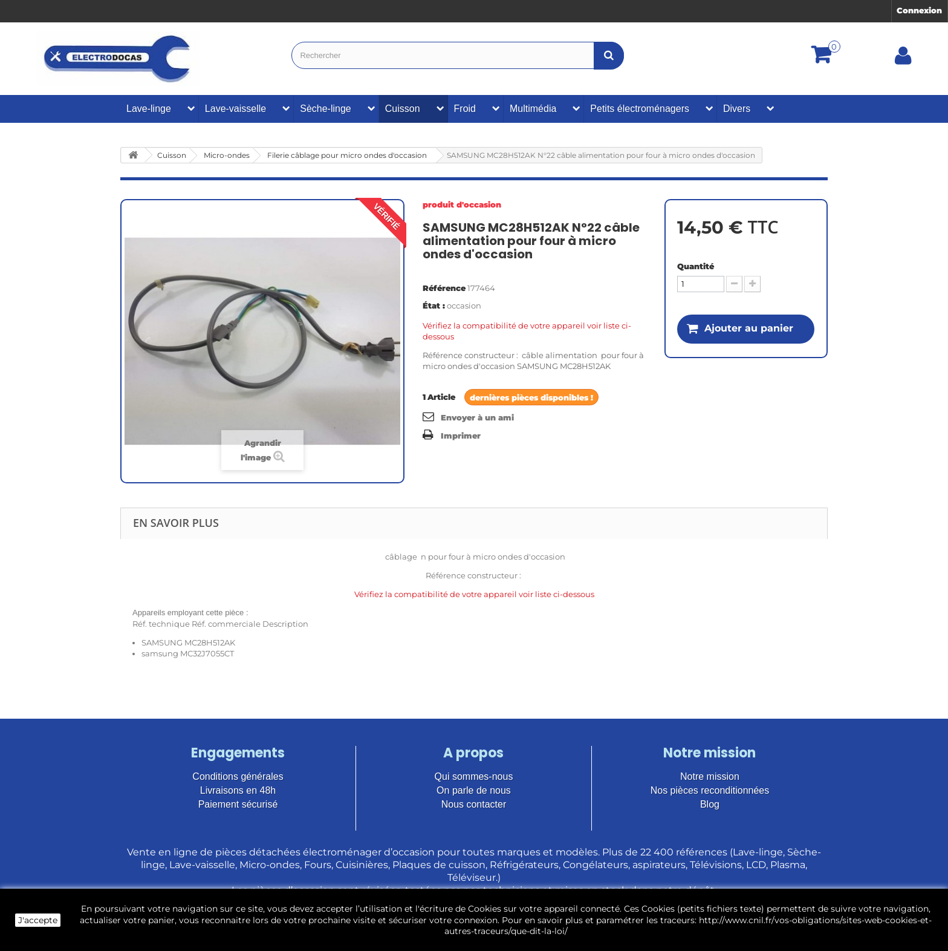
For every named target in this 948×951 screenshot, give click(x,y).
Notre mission (709, 776)
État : (434, 305)
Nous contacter (474, 804)
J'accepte (37, 920)
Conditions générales (237, 776)
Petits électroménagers (639, 108)
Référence (444, 288)
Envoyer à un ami (477, 417)
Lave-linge (148, 108)
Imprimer (461, 435)
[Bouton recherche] (609, 55)
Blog (709, 804)
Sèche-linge (325, 108)
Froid (465, 108)
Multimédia (533, 108)
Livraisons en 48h (238, 790)
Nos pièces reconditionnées (710, 790)
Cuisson (402, 108)
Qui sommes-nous (474, 776)
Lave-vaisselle (235, 108)
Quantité (695, 266)
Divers (736, 108)
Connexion (919, 10)
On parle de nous (474, 790)
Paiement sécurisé (238, 804)
